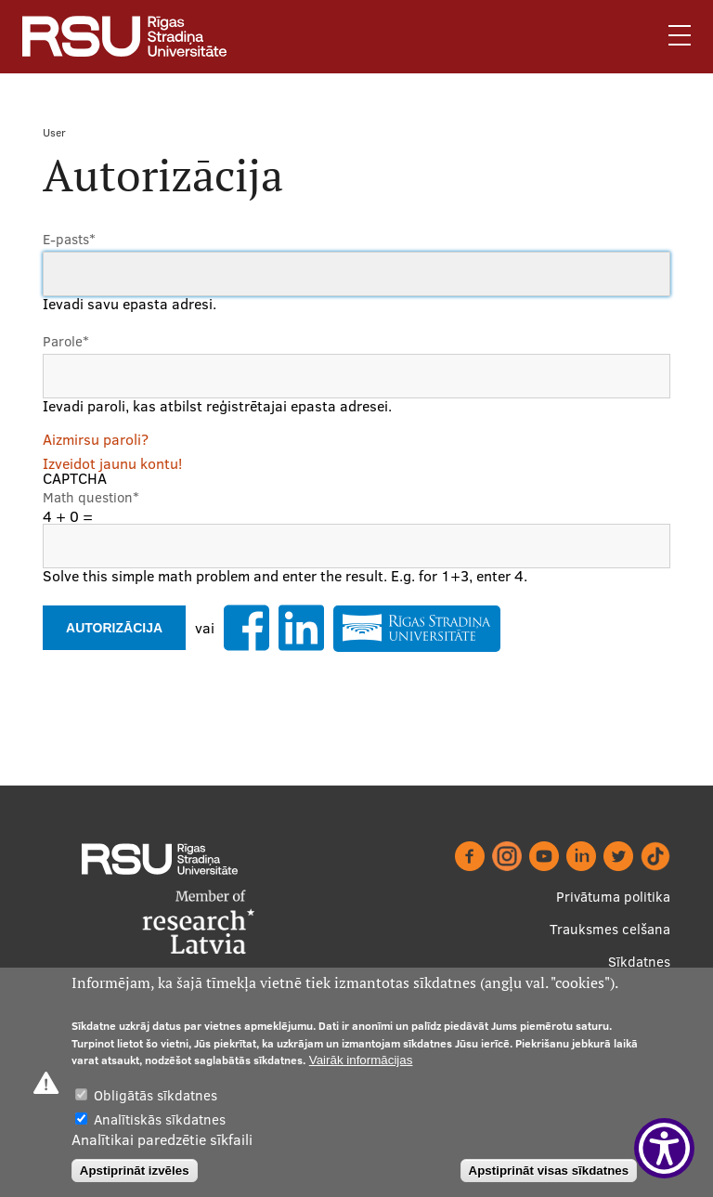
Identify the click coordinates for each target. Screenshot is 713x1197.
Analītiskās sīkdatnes (160, 1119)
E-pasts (69, 239)
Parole (66, 341)
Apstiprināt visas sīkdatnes (549, 1170)
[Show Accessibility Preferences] (664, 1148)
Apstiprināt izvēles (134, 1170)
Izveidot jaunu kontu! (112, 463)
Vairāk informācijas (361, 1060)
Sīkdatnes (639, 961)
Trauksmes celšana (610, 929)
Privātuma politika (613, 896)
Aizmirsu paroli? (96, 439)
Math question (91, 497)
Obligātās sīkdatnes (155, 1095)
